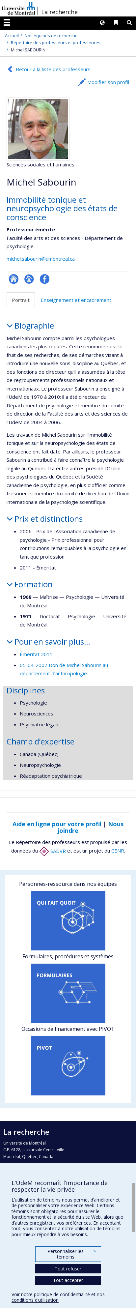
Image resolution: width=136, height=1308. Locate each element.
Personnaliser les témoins (71, 1254)
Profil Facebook (45, 279)
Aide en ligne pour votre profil (57, 824)
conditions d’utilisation (35, 1300)
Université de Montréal (18, 8)
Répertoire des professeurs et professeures (55, 42)
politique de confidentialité (62, 1294)
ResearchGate (14, 279)
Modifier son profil (108, 82)
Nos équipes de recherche (51, 36)
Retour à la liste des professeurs (53, 69)
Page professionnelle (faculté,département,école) (29, 279)
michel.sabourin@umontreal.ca (41, 258)
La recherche (59, 12)
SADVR (52, 851)
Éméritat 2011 (36, 654)
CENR (117, 851)
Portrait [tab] (21, 300)
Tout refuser (68, 1268)
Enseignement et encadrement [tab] (76, 300)
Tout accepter (68, 1280)
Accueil (12, 36)
